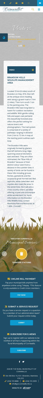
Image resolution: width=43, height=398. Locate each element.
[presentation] (4, 253)
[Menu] (38, 9)
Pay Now (21, 295)
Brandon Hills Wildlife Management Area (19, 40)
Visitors (10, 34)
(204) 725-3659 (31, 381)
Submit (21, 323)
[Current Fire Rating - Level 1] (4, 37)
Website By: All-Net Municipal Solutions (21, 388)
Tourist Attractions (11, 37)
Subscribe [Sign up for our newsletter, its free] (21, 350)
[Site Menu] (21, 69)
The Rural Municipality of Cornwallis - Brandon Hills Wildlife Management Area (13, 9)
